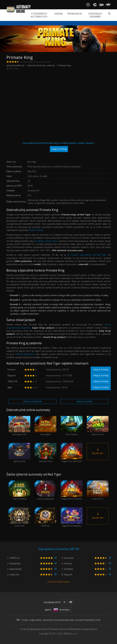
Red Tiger (14, 68)
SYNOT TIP (12, 381)
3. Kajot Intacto (14, 568)
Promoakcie (74, 13)
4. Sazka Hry (13, 574)
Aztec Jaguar (45, 426)
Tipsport (12, 375)
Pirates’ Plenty (36, 230)
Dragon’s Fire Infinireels (71, 453)
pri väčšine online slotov (46, 240)
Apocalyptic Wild (19, 426)
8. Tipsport (67, 574)
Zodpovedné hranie (38, 629)
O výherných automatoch (39, 15)
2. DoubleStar (14, 563)
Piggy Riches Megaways (71, 517)
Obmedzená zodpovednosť (83, 629)
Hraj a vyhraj (100, 369)
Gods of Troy (98, 490)
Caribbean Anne (45, 453)
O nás (23, 629)
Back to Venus (98, 426)
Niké (10, 387)
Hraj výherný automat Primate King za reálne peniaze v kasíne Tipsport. (58, 146)
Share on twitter (85, 401)
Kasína (59, 13)
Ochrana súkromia (59, 629)
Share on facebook (32, 401)
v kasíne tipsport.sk (25, 354)
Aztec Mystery (71, 426)
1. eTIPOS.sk (13, 557)
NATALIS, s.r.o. (71, 633)
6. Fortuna (67, 563)
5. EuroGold (67, 557)
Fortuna (11, 369)
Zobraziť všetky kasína (58, 581)
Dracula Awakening (45, 490)
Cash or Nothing (19, 490)
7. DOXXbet (67, 568)
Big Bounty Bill (19, 453)
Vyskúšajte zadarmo (95, 15)
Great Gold (19, 517)
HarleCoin (45, 517)
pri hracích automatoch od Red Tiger (87, 254)
